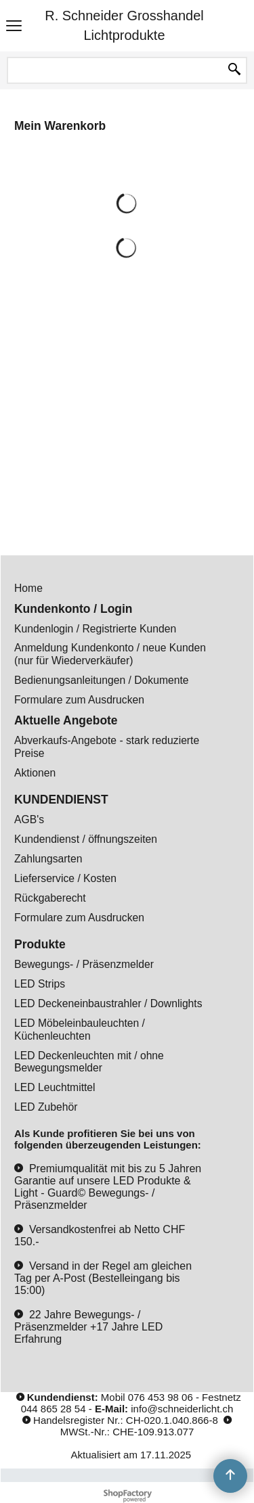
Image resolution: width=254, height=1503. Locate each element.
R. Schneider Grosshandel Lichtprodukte (124, 25)
